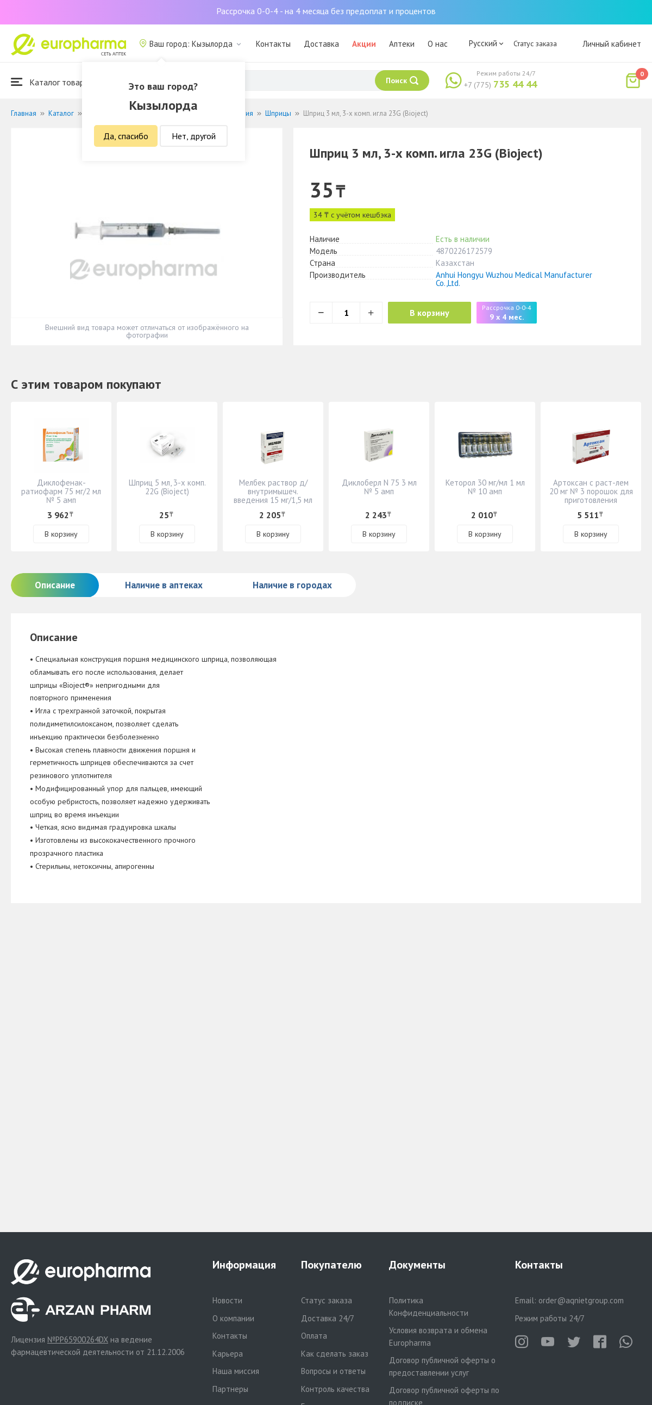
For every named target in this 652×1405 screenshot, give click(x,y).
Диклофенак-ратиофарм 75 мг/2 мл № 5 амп (61, 491)
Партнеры (230, 1389)
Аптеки (402, 44)
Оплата (314, 1336)
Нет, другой (194, 135)
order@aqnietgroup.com (581, 1300)
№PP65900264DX (77, 1339)
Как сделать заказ (334, 1353)
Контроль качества (335, 1389)
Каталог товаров (52, 82)
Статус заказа (535, 43)
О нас (438, 44)
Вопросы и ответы (333, 1371)
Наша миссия (235, 1371)
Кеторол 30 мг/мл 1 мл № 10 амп (485, 486)
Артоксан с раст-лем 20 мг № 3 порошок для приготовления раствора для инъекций (591, 500)
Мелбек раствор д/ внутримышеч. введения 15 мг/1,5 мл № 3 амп (273, 495)
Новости (227, 1300)
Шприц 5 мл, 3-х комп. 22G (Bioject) (167, 486)
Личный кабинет (611, 44)
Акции (364, 44)
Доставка (321, 44)
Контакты (273, 44)
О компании (233, 1318)
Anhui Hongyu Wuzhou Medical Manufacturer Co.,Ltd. (514, 279)
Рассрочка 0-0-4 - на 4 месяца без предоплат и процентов (326, 10)
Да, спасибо (125, 135)
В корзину (429, 312)
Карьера (227, 1353)
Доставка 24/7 (327, 1318)
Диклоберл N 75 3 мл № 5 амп (379, 486)
